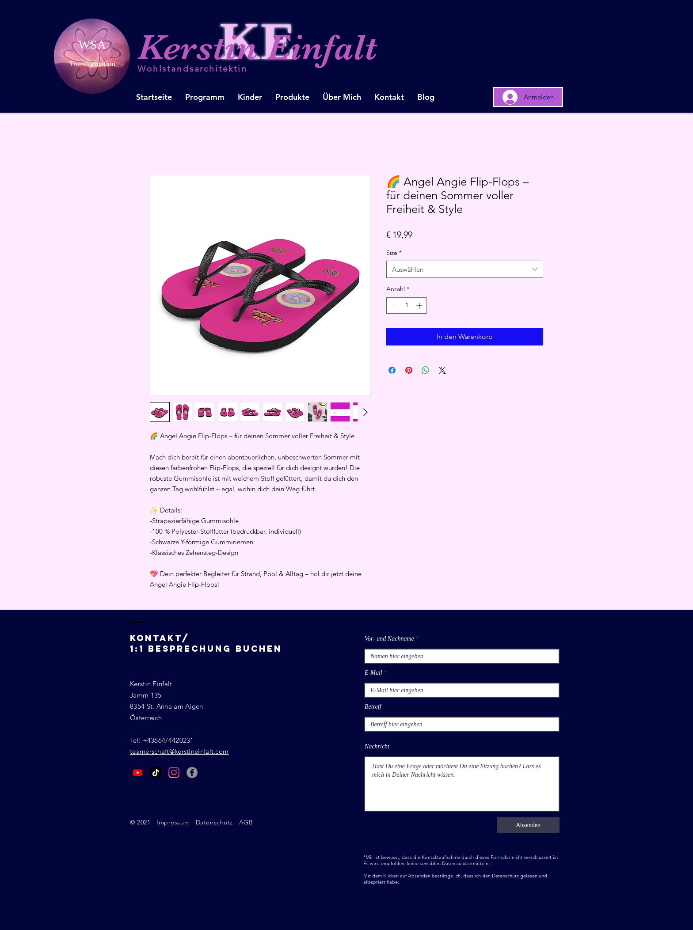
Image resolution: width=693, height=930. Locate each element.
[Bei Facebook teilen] (392, 370)
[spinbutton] (407, 305)
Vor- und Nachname (389, 639)
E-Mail (373, 673)
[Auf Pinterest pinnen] (409, 370)
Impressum (173, 822)
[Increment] (420, 305)
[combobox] (464, 269)
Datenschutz (214, 822)
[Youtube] (137, 772)
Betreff (373, 707)
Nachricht (377, 747)
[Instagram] (173, 772)
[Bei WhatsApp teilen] (425, 370)
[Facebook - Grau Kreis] (192, 772)
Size (394, 253)
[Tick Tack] (155, 772)
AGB (246, 822)
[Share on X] (442, 370)
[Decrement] (393, 305)
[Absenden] (528, 825)
